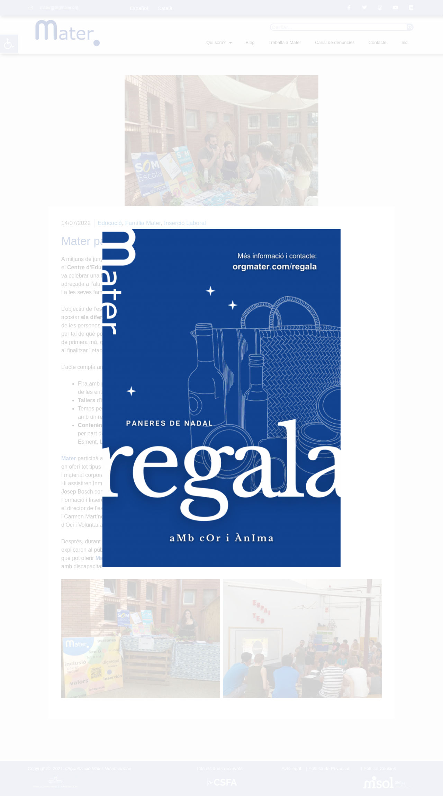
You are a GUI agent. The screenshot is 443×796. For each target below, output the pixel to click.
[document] (221, 398)
